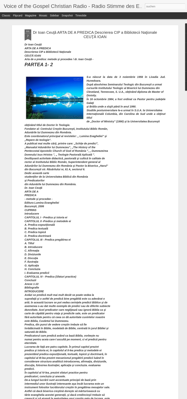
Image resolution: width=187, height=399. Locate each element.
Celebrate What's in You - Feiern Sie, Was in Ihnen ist (93, 309)
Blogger (157, 397)
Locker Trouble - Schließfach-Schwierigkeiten (88, 223)
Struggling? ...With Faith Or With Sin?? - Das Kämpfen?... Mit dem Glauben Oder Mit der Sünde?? (75, 155)
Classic (6, 15)
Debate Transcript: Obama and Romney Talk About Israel (163, 152)
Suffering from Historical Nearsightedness (86, 180)
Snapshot (67, 15)
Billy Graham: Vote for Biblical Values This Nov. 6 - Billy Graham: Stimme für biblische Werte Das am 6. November (92, 270)
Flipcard (17, 15)
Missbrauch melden (171, 397)
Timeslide (80, 15)
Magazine (30, 15)
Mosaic (43, 15)
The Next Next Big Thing (74, 352)
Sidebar (54, 15)
